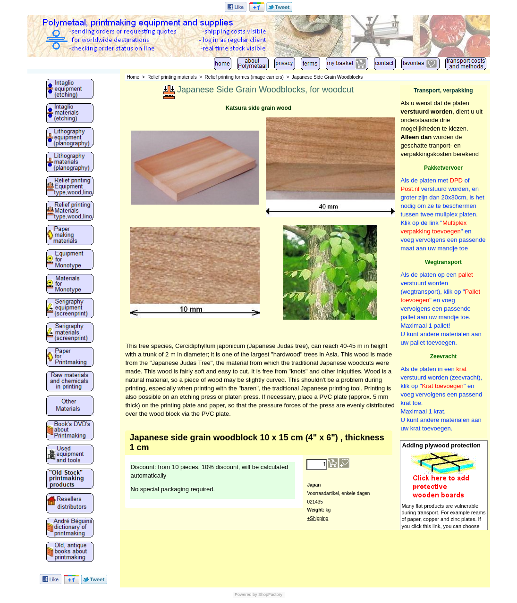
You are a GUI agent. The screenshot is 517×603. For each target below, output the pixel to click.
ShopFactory (270, 594)
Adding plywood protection (441, 445)
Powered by (246, 594)
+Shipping (318, 518)
